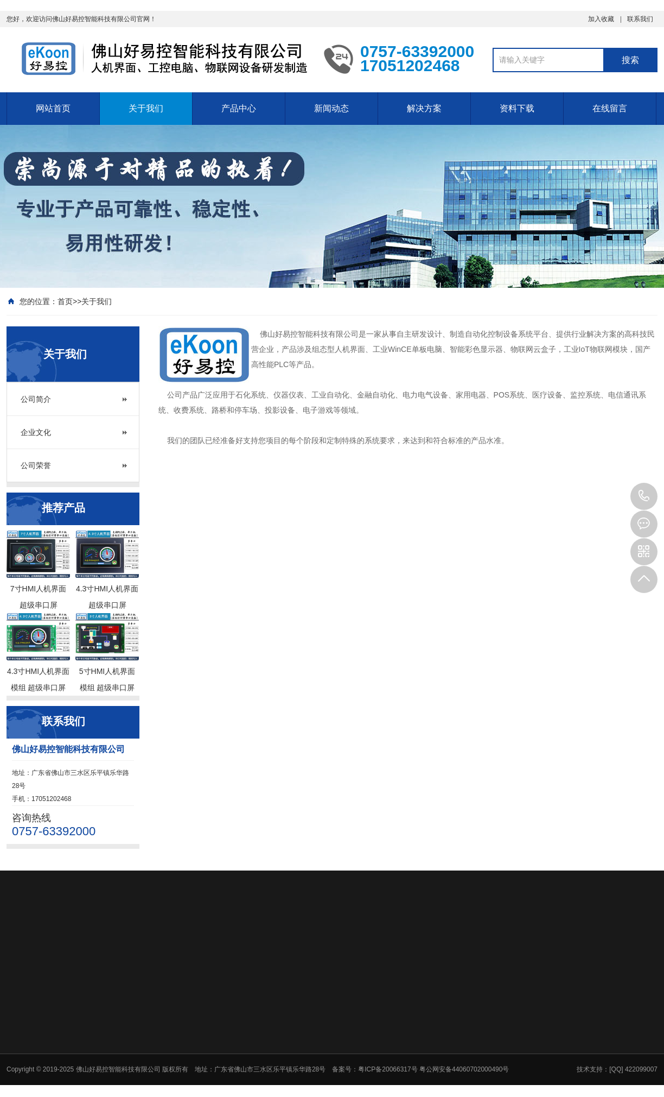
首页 (65, 301)
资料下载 (517, 108)
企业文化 (36, 432)
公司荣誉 (36, 465)
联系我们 (640, 19)
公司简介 (36, 399)
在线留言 (609, 108)
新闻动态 (331, 108)
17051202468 (643, 496)
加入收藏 (601, 19)
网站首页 (53, 108)
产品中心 (238, 108)
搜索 (630, 60)
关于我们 (146, 108)
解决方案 (424, 108)
